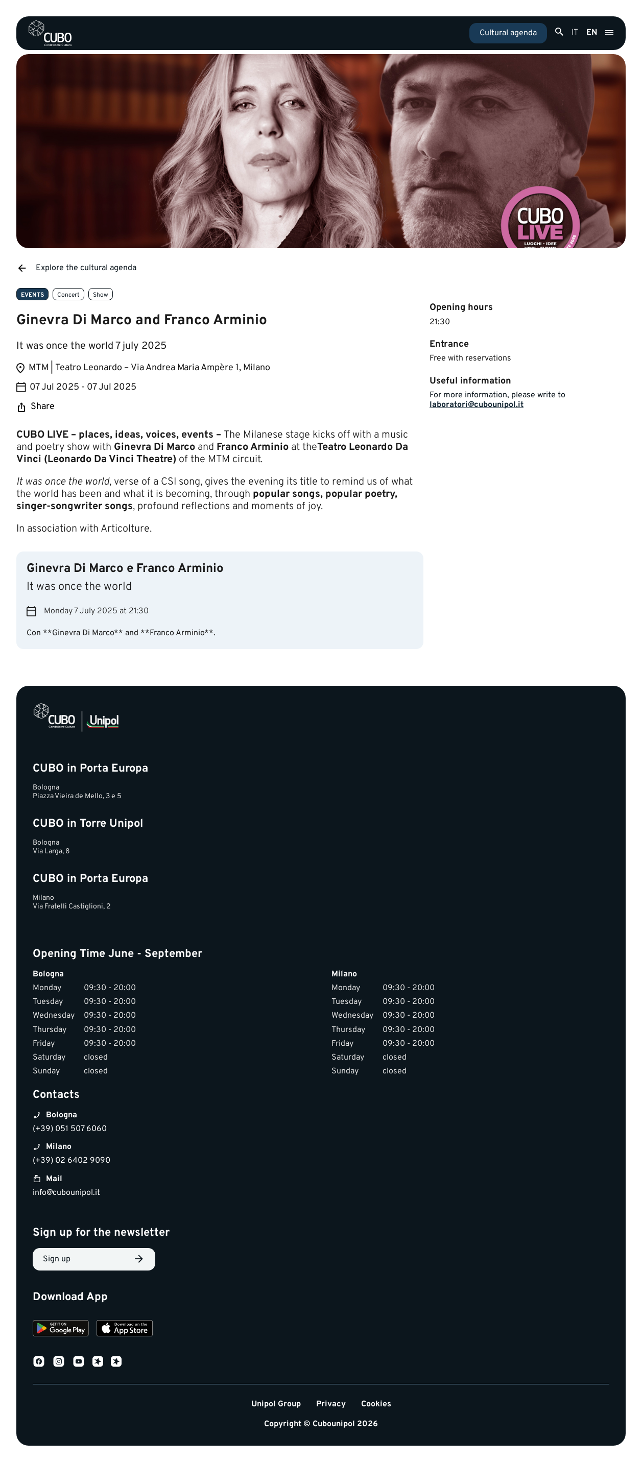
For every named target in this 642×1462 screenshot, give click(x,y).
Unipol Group (276, 1404)
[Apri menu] (609, 33)
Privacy (331, 1404)
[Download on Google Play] (61, 1330)
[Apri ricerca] (559, 32)
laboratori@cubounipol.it (477, 405)
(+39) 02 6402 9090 (71, 1161)
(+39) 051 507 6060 (70, 1129)
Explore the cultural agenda (76, 268)
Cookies (376, 1404)
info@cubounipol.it (66, 1193)
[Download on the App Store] (125, 1330)
